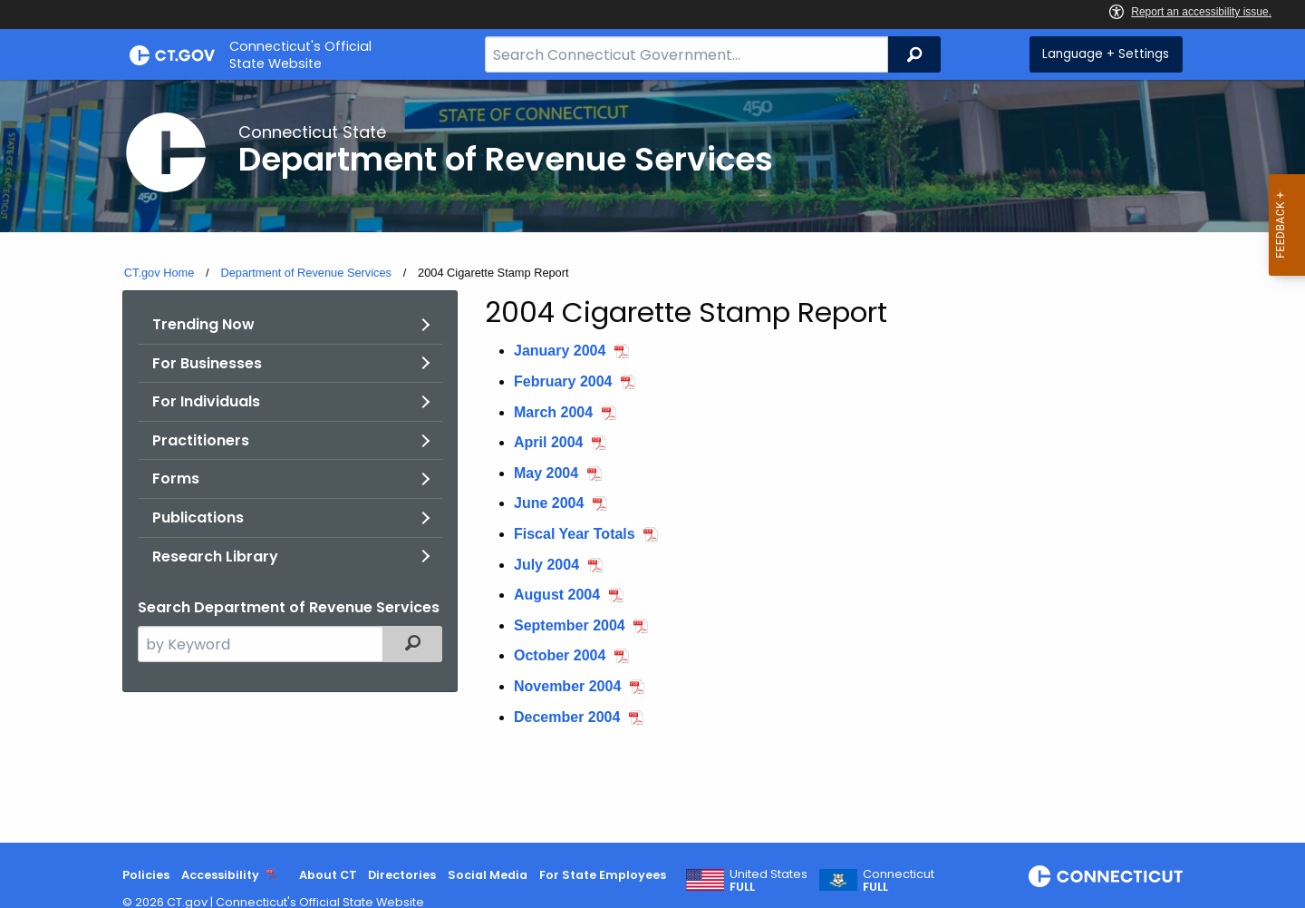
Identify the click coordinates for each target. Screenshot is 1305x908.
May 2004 (546, 473)
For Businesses (207, 363)
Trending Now (203, 324)
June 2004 (549, 503)
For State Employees (602, 875)
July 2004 (546, 564)
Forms (175, 478)
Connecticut (898, 880)
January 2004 (559, 350)
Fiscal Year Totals (574, 534)
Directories (402, 875)
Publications (198, 517)
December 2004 (567, 717)
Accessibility (220, 875)
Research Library (215, 556)
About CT (328, 875)
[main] (652, 461)
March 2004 (553, 412)
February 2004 (563, 381)
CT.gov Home (159, 272)
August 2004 (557, 594)
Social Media (487, 875)
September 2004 (569, 625)
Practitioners (200, 440)
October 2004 (559, 655)
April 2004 (548, 442)
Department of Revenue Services (306, 272)
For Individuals (206, 401)
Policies (145, 875)
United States (768, 880)
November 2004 (567, 686)
